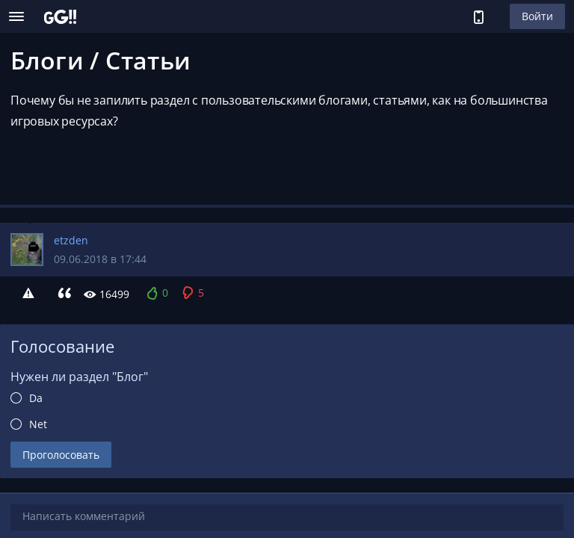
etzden (71, 240)
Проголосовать (60, 455)
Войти (537, 16)
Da (36, 398)
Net (38, 424)
